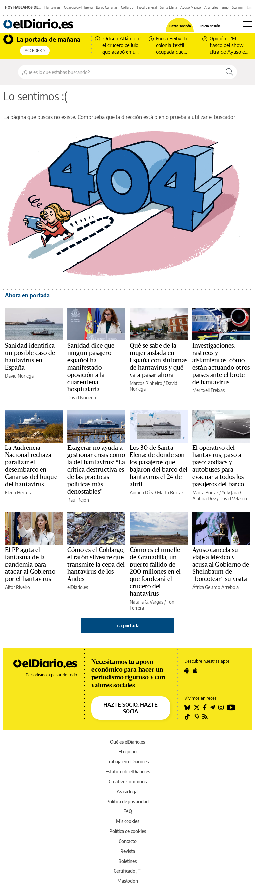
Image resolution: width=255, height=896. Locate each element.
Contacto (128, 841)
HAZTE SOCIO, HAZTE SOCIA (130, 708)
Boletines (127, 861)
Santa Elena (168, 7)
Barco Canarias (107, 7)
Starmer (238, 7)
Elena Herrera (18, 492)
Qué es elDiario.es (127, 742)
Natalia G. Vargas (146, 602)
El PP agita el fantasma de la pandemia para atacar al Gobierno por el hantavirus (30, 564)
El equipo (127, 751)
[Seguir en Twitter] (197, 707)
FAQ (127, 811)
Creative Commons (128, 781)
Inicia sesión (210, 26)
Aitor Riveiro (17, 587)
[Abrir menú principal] (247, 24)
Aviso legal (127, 791)
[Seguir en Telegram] (212, 707)
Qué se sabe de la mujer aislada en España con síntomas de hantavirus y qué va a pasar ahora (158, 360)
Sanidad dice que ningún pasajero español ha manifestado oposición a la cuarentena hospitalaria (90, 367)
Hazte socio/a (180, 26)
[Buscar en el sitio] (120, 72)
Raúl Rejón (78, 500)
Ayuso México (190, 7)
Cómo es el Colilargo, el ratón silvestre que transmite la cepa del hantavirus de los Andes (96, 564)
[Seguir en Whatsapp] (196, 717)
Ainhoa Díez (142, 492)
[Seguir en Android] (186, 671)
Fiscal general (147, 7)
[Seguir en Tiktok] (187, 717)
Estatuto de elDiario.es (127, 771)
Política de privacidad (127, 801)
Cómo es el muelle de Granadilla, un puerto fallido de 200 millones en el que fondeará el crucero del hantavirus (155, 572)
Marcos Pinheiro (146, 383)
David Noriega (19, 376)
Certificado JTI (128, 871)
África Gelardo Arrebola (215, 587)
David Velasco (233, 498)
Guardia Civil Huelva (78, 7)
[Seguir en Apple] (195, 671)
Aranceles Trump (216, 7)
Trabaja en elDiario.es (128, 761)
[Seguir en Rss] (205, 717)
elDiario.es (77, 587)
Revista (127, 851)
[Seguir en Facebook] (205, 707)
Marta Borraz (170, 492)
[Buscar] (229, 72)
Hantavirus (52, 7)
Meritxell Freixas (208, 390)
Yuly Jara (230, 492)
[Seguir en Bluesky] (187, 707)
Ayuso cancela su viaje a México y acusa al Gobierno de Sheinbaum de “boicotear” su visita (220, 564)
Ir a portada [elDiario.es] (127, 625)
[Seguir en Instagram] (221, 707)
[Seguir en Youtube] (231, 707)
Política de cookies (127, 831)
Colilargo (127, 7)
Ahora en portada (27, 295)
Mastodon (127, 881)
